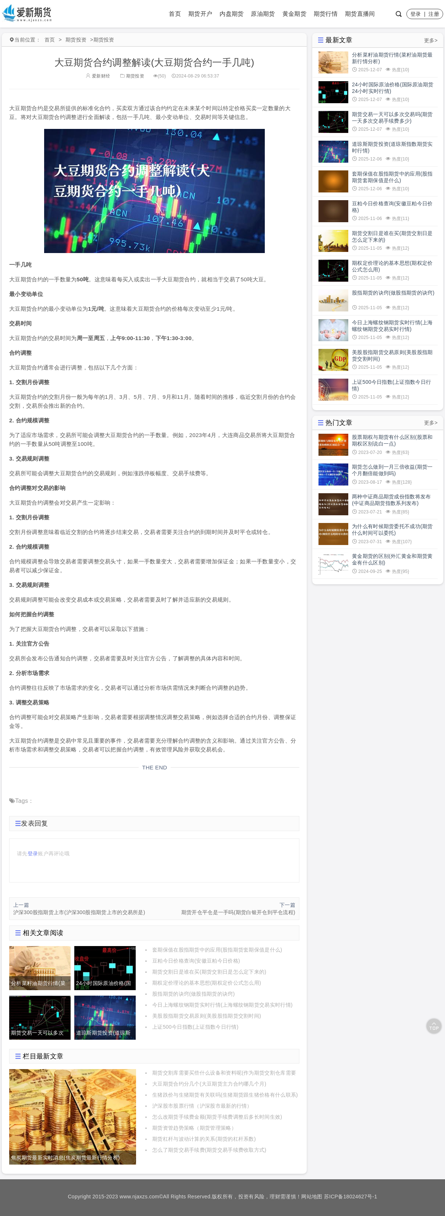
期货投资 (75, 40)
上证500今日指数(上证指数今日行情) (195, 1027)
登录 (415, 14)
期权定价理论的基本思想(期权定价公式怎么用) (206, 983)
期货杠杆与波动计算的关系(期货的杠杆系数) (204, 1139)
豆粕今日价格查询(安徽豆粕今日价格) (196, 961)
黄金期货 (294, 14)
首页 (175, 14)
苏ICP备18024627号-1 (350, 1196)
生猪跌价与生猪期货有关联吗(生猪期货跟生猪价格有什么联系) (225, 1095)
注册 (433, 14)
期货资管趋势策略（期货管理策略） (194, 1128)
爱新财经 (98, 76)
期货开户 (200, 14)
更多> (431, 40)
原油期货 (263, 14)
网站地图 (311, 1196)
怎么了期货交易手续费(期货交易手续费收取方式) (209, 1150)
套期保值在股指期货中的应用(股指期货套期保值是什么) (217, 950)
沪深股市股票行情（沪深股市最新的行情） (202, 1106)
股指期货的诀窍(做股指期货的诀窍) (193, 994)
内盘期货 (231, 14)
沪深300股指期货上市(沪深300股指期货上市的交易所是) (79, 912)
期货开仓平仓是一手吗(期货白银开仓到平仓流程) (238, 912)
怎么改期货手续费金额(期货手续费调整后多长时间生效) (217, 1117)
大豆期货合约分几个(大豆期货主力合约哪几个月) (209, 1084)
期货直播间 (360, 14)
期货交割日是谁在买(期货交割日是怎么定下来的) (209, 972)
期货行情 (326, 14)
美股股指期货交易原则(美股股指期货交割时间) (206, 1016)
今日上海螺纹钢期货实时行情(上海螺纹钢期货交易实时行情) (222, 1005)
